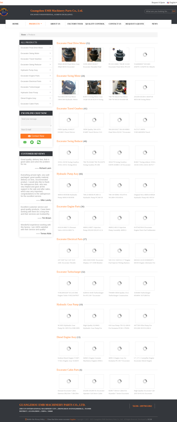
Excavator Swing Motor (30, 53)
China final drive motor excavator (58, 419)
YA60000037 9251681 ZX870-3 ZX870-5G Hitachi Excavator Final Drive (144, 66)
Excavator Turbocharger (30, 87)
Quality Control (95, 24)
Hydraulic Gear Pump (29, 92)
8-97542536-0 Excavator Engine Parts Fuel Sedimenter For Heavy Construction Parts (144, 230)
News (155, 24)
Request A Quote (158, 3)
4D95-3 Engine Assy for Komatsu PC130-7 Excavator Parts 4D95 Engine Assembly (119, 360)
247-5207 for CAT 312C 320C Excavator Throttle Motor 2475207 (67, 262)
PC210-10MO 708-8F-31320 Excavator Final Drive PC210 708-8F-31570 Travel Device (119, 66)
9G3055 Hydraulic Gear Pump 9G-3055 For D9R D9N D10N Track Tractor (69, 328)
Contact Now (36, 136)
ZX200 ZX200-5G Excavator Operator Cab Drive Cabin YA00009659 (93, 393)
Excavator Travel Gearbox (31, 59)
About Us (55, 24)
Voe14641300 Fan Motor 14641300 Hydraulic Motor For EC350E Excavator (68, 99)
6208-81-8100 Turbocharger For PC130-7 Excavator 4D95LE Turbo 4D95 (93, 295)
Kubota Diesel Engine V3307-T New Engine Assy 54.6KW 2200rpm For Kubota (69, 360)
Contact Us (115, 24)
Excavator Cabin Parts (30, 104)
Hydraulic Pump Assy (29, 70)
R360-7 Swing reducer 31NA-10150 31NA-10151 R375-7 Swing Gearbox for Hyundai (145, 164)
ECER (150, 419)
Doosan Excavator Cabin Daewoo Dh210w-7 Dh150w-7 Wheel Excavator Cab (68, 393)
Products (35, 24)
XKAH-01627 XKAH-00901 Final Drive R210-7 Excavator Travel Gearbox (120, 132)
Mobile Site (29, 419)
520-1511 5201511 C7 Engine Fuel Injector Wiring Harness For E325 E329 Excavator (119, 262)
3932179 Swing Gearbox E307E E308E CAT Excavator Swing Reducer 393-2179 (120, 164)
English (173, 3)
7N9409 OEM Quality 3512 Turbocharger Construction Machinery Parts (119, 295)
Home (15, 24)
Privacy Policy (40, 419)
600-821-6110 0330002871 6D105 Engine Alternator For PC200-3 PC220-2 (144, 262)
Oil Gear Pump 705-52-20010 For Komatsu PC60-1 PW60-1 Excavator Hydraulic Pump (119, 328)
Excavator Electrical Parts (31, 81)
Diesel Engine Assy (28, 98)
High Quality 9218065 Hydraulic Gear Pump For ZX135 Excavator (92, 328)
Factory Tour (75, 24)
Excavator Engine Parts (30, 76)
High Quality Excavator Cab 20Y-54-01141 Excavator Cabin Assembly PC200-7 (144, 393)
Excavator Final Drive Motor (32, 48)
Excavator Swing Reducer (31, 65)
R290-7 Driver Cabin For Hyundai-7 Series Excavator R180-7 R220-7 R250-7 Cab (119, 393)
